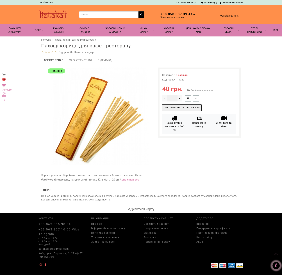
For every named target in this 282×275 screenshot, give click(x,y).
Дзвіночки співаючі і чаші (199, 30)
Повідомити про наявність (182, 108)
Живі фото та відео (224, 121)
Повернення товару (199, 121)
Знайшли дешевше (202, 90)
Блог (275, 30)
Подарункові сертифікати (213, 228)
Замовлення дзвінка (172, 17)
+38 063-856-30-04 (186, 2)
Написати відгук (84, 52)
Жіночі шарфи (147, 30)
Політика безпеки (103, 232)
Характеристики (80, 60)
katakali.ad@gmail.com (53, 248)
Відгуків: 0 (64, 52)
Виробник (203, 223)
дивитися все (130, 179)
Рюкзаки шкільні (58, 30)
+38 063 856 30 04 (54, 224)
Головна (46, 39)
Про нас (96, 223)
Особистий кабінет (231, 2)
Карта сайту (204, 237)
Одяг (39, 30)
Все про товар (53, 60)
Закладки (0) (209, 2)
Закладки (150, 232)
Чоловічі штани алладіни (115, 30)
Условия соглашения (105, 237)
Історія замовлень (156, 228)
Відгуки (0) (105, 60)
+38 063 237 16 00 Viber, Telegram (60, 231)
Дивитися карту (141, 209)
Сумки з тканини (84, 30)
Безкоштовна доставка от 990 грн (174, 123)
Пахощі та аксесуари (18, 30)
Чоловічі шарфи (168, 30)
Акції (199, 241)
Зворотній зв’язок (103, 241)
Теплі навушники (256, 30)
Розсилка (150, 237)
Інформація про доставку (108, 228)
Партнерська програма (212, 232)
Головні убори (231, 30)
